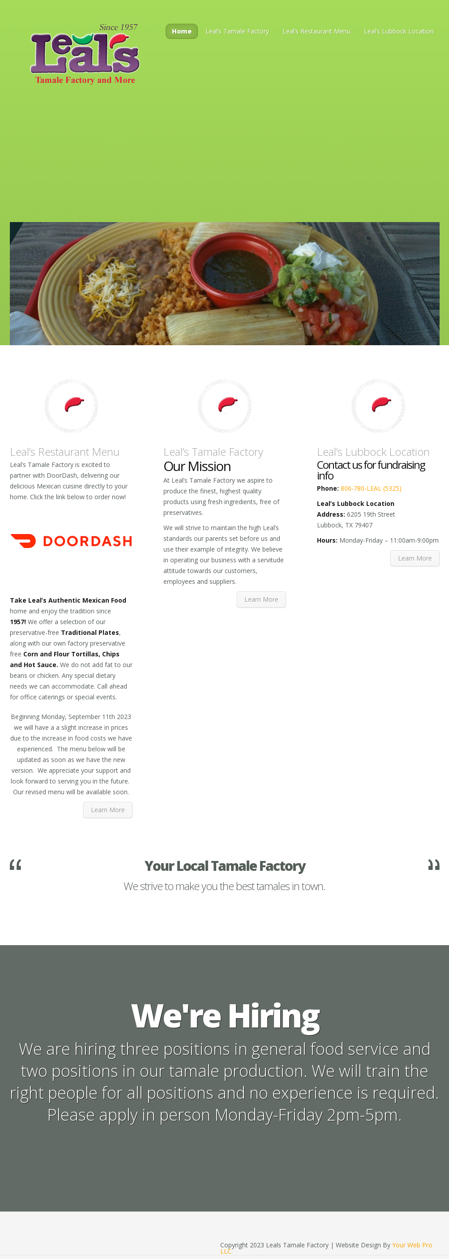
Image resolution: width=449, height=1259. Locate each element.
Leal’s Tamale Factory (237, 31)
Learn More (108, 809)
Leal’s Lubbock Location (399, 31)
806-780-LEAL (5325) (370, 488)
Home (182, 31)
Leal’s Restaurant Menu (316, 31)
